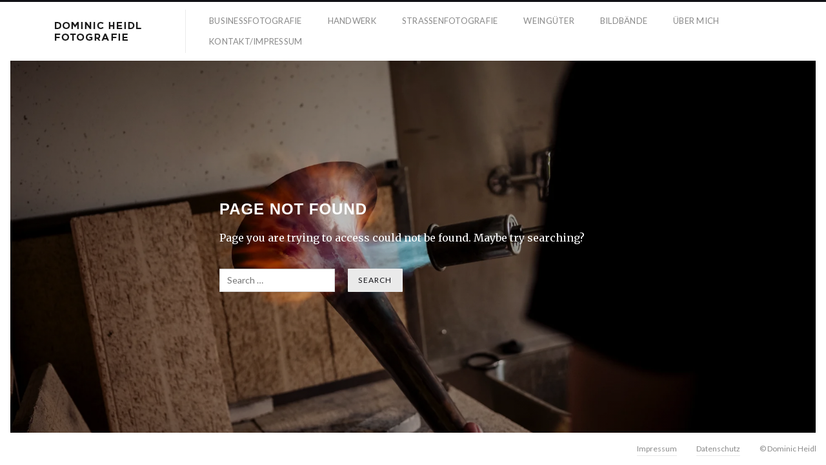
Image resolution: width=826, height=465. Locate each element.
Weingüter (548, 21)
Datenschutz (718, 448)
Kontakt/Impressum (255, 41)
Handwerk (352, 21)
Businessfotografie (255, 21)
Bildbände (623, 21)
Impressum (657, 448)
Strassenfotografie (450, 21)
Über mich (696, 21)
